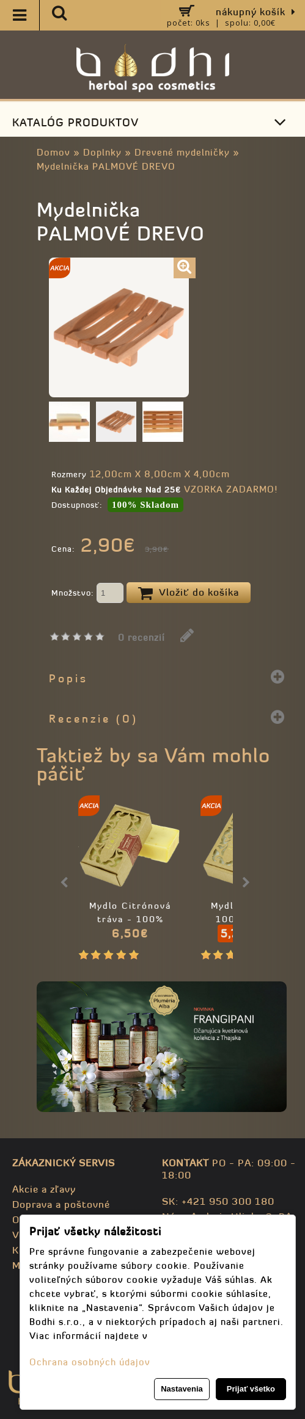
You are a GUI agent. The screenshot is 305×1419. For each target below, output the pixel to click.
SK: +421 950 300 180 (218, 1201)
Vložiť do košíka (188, 593)
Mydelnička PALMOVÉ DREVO (106, 166)
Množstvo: (87, 594)
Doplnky (102, 152)
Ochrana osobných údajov (89, 1362)
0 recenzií (141, 637)
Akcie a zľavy (44, 1189)
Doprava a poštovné (61, 1204)
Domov (53, 152)
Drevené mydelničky (182, 152)
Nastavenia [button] (182, 1388)
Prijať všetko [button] (251, 1388)
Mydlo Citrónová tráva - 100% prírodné (130, 919)
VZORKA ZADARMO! (230, 489)
